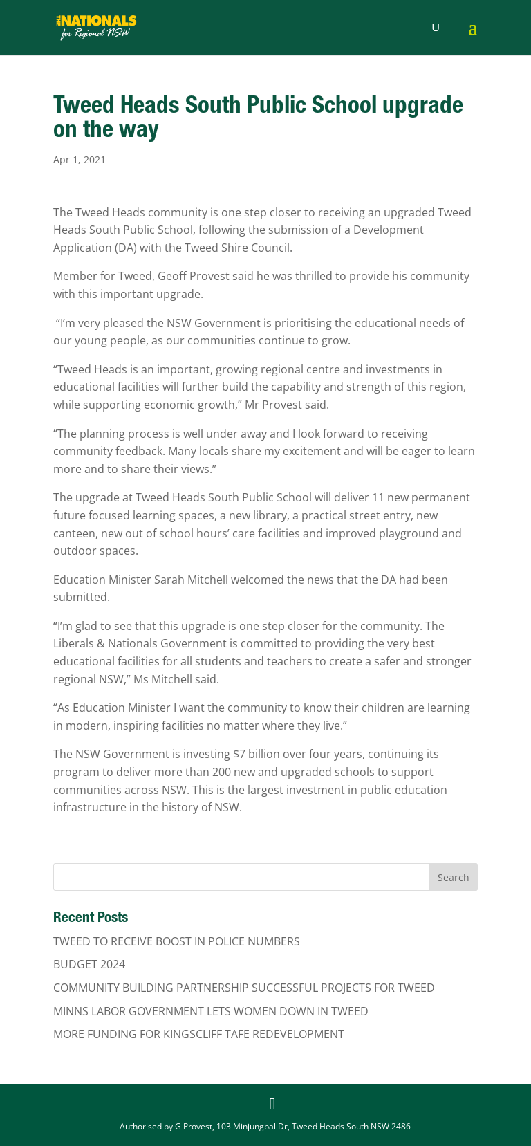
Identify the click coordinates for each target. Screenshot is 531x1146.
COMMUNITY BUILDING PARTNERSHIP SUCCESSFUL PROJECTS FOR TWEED (244, 987)
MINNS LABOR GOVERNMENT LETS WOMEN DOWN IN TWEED (211, 1011)
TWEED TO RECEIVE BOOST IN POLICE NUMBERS (176, 941)
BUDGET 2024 (89, 964)
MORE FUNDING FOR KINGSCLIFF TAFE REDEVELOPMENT (198, 1034)
